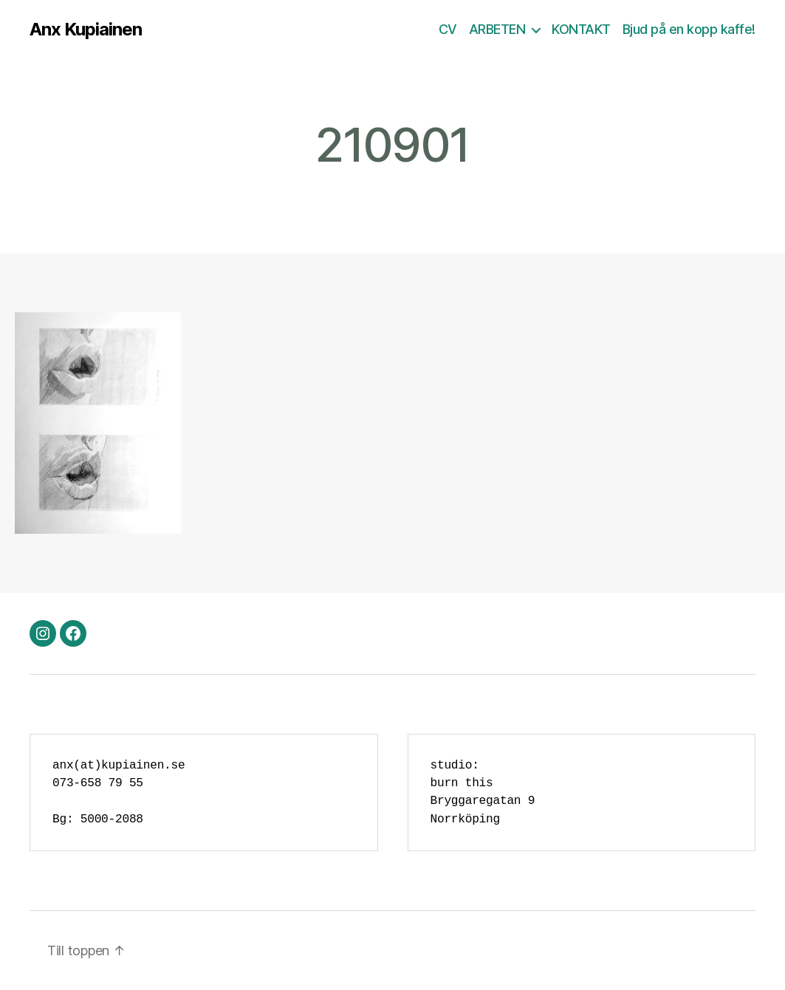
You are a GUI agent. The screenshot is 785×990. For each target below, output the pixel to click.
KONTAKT (581, 29)
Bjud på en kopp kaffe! (689, 29)
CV (448, 29)
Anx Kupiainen (86, 29)
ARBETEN (497, 29)
